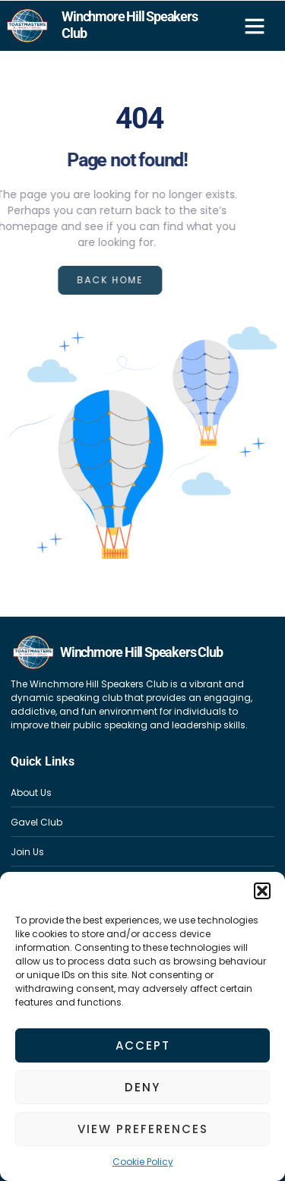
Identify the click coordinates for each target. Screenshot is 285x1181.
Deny (142, 1087)
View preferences (143, 1129)
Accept (143, 1045)
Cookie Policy (142, 1161)
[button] (262, 890)
